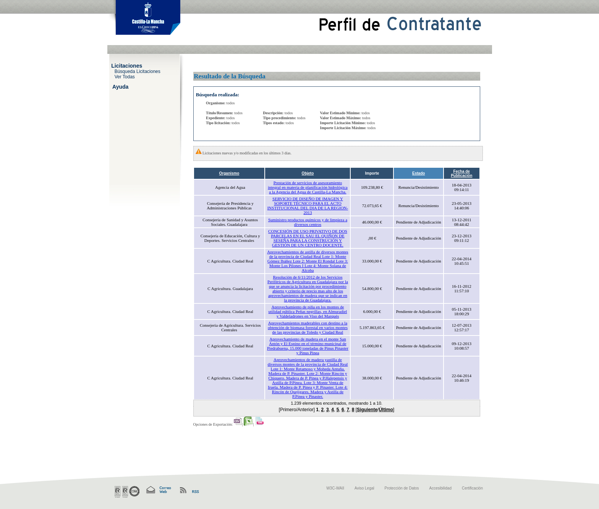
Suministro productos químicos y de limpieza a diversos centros (307, 222)
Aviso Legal (364, 488)
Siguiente (367, 409)
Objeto (308, 173)
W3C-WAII (335, 488)
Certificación (472, 488)
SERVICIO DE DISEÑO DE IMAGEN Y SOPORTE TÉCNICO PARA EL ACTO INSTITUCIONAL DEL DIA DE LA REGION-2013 (307, 205)
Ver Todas (125, 76)
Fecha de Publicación (461, 173)
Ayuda (120, 86)
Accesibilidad (440, 488)
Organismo (229, 173)
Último (386, 409)
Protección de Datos (402, 488)
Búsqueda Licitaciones (137, 71)
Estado (418, 173)
